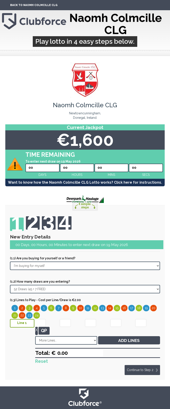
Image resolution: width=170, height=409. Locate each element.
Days (42, 175)
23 (29, 315)
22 (22, 315)
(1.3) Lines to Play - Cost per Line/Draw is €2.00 (45, 300)
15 (117, 308)
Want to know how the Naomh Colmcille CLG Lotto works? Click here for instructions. (85, 182)
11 (88, 308)
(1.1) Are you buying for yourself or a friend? (42, 258)
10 (80, 308)
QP (44, 330)
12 (95, 308)
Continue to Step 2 (140, 370)
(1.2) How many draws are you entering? (40, 281)
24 (37, 315)
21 (14, 315)
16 (124, 308)
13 (102, 308)
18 (139, 308)
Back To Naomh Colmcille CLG (34, 5)
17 (131, 308)
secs (146, 175)
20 (153, 308)
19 (146, 308)
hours (77, 175)
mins (111, 175)
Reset (41, 361)
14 (109, 308)
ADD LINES (129, 340)
